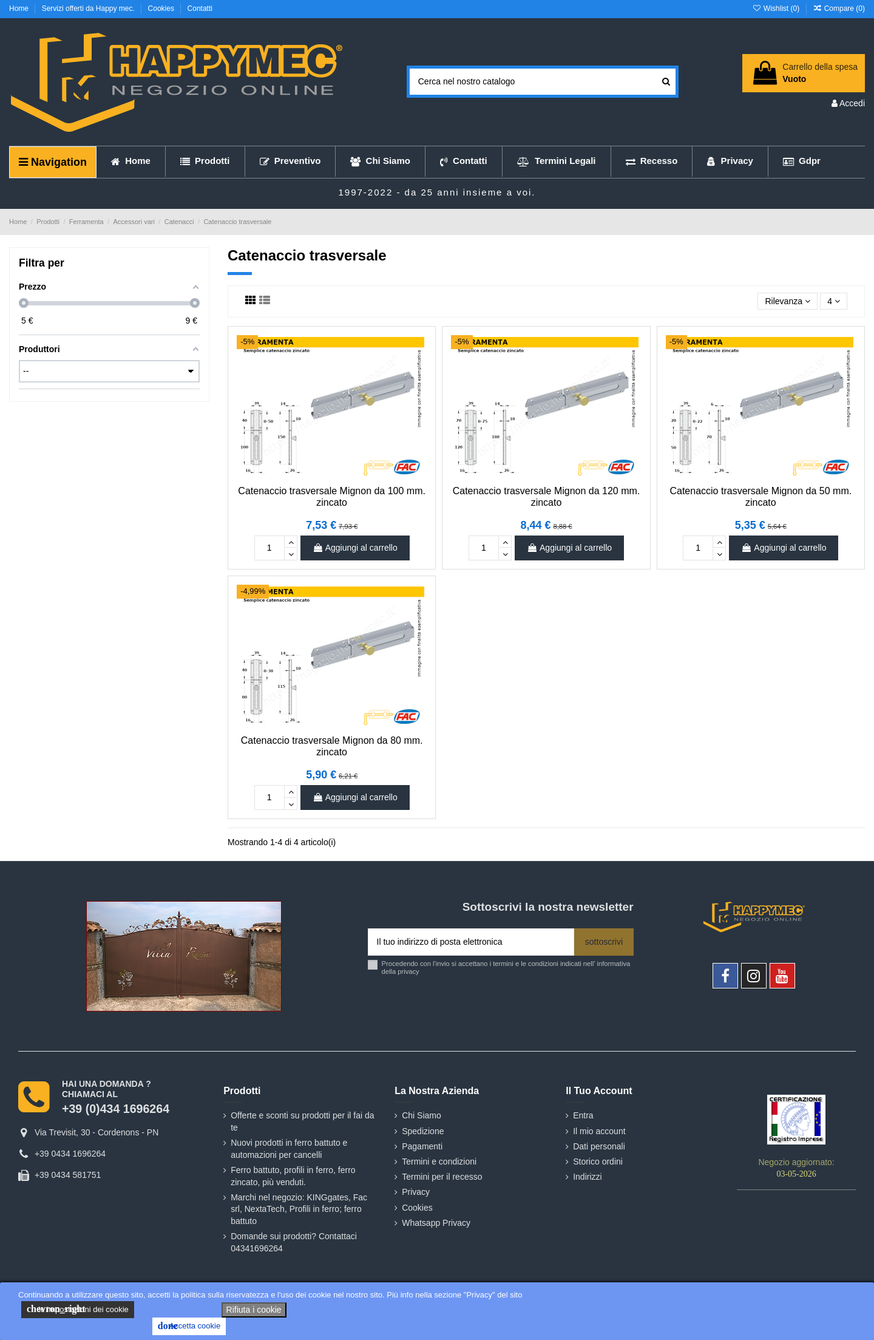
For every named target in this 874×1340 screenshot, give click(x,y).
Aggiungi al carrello (355, 548)
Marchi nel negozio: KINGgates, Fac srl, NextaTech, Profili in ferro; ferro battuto (299, 1209)
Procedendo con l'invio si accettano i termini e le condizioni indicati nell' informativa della (506, 967)
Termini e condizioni (439, 1161)
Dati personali (599, 1146)
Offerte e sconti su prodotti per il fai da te (302, 1121)
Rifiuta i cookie (254, 1309)
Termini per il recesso (442, 1177)
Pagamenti (422, 1146)
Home (19, 8)
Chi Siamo (421, 1115)
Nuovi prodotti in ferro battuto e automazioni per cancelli (289, 1149)
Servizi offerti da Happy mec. (89, 8)
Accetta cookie (189, 1326)
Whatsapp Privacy (436, 1223)
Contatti (200, 8)
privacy (408, 971)
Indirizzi (587, 1177)
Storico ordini (598, 1161)
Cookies (162, 8)
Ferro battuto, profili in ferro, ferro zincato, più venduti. (293, 1176)
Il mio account (599, 1131)
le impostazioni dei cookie (78, 1309)
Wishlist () (776, 8)
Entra (583, 1115)
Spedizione (423, 1131)
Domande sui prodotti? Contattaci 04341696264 (294, 1242)
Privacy (416, 1192)
